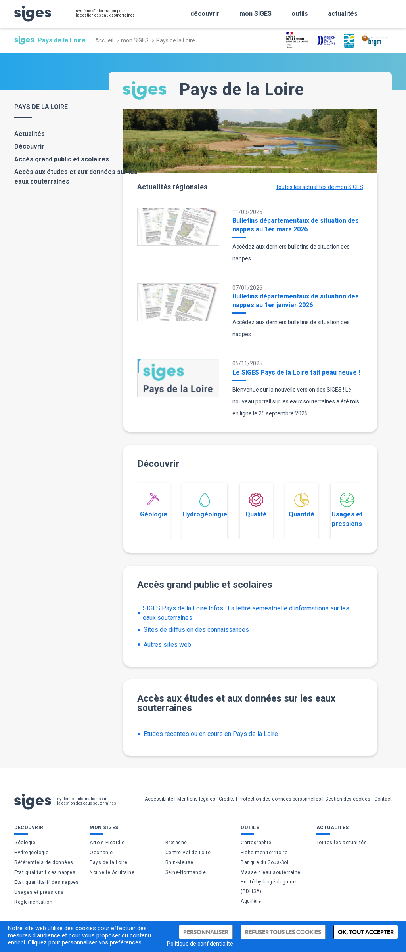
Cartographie (256, 842)
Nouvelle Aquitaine (112, 872)
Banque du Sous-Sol (264, 862)
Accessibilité (159, 799)
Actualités (29, 134)
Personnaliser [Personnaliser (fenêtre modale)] (205, 932)
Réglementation (33, 902)
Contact (383, 799)
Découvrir (29, 146)
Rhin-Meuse (179, 862)
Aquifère (251, 901)
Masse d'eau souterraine (271, 872)
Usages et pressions (346, 510)
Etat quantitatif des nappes (46, 882)
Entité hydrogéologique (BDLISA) (268, 886)
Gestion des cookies (347, 799)
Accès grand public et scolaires (61, 159)
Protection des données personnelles (280, 799)
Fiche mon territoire (264, 852)
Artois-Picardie (107, 842)
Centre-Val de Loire (188, 852)
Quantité (301, 505)
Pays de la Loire (108, 862)
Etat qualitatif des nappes (44, 872)
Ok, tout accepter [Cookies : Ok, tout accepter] (366, 932)
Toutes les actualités (341, 842)
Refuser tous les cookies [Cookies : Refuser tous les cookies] (283, 932)
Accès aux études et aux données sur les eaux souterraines (76, 176)
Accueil (104, 40)
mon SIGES (135, 40)
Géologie (153, 505)
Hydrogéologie (204, 505)
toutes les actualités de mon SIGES (319, 187)
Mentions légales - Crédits (206, 799)
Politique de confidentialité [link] (200, 944)
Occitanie (101, 852)
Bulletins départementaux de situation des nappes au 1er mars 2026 (295, 225)
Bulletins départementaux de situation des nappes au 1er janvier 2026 (295, 300)
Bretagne (176, 842)
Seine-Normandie (185, 872)
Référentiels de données (43, 862)
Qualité (256, 505)
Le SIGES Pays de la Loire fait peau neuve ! (296, 372)
